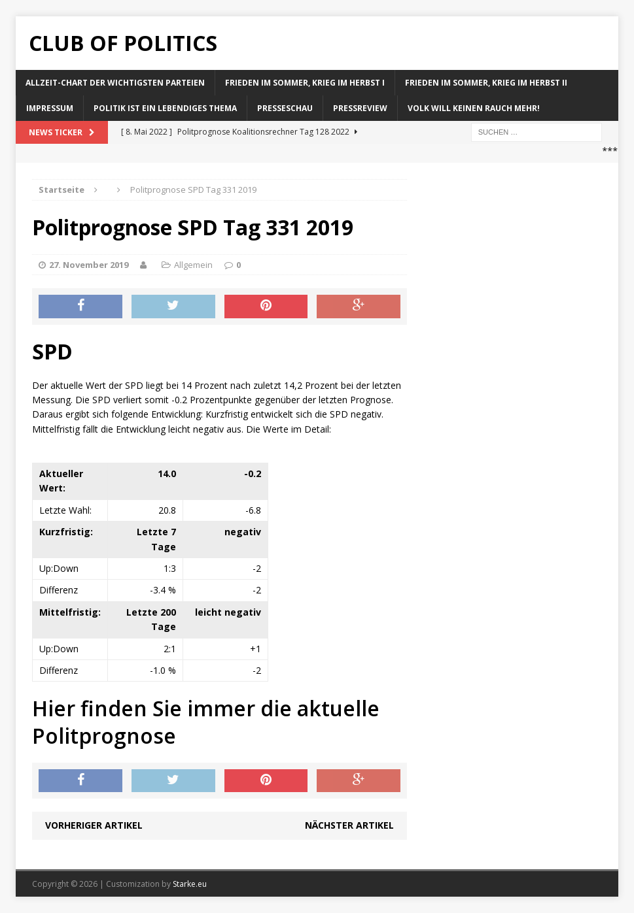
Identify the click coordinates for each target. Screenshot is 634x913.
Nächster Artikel (349, 825)
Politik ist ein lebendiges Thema (165, 108)
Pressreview (360, 108)
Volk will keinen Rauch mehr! (474, 108)
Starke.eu (190, 883)
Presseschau (285, 108)
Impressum (49, 108)
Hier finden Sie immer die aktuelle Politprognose (205, 722)
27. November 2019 (88, 265)
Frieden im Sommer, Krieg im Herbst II (486, 82)
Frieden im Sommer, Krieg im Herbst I (305, 82)
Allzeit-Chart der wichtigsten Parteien (115, 82)
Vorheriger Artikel (94, 825)
